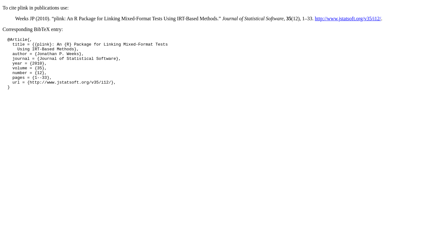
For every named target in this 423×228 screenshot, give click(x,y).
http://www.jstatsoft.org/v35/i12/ (348, 18)
